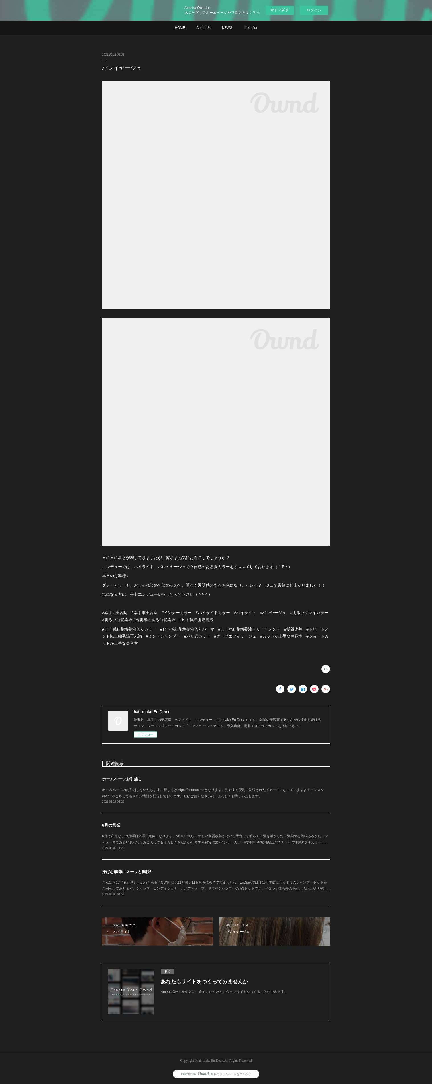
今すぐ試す (279, 10)
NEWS (227, 28)
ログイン (314, 10)
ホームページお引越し (122, 779)
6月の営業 (111, 825)
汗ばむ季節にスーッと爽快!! (127, 871)
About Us (203, 28)
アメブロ (250, 28)
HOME (180, 28)
